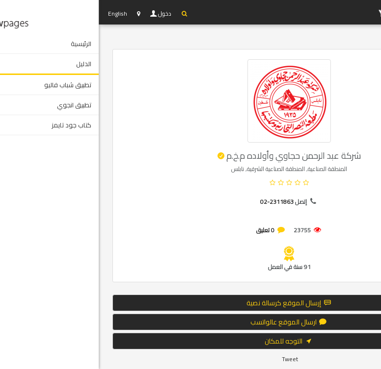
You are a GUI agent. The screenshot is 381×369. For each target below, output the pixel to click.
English (18, 13)
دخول (66, 14)
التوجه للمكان (190, 341)
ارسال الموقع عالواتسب (190, 322)
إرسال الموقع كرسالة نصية (191, 302)
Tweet (191, 359)
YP (323, 12)
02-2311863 (178, 201)
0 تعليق (167, 230)
